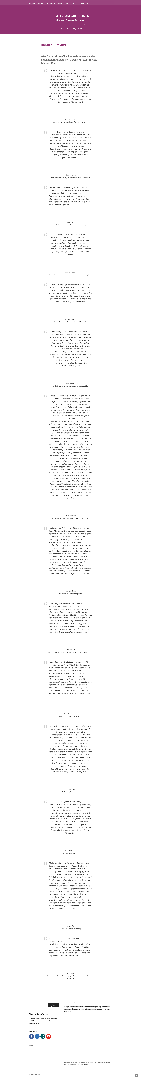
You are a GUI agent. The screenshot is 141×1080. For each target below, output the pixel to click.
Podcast (74, 3)
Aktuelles (32, 3)
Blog (67, 3)
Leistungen (51, 3)
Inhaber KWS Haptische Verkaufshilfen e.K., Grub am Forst (70, 122)
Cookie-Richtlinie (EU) (34, 1051)
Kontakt (31, 1045)
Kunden (40, 3)
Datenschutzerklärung (35, 1074)
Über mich (84, 3)
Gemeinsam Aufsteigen (70, 16)
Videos (60, 3)
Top (136, 1075)
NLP (78, 518)
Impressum (32, 1048)
